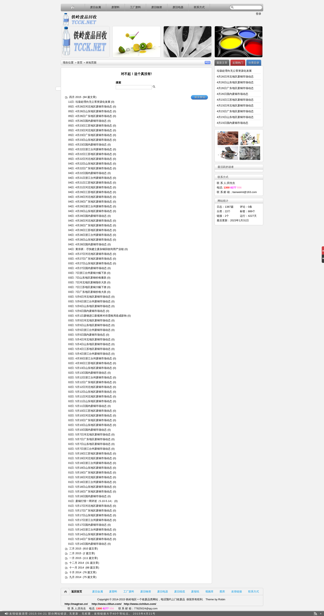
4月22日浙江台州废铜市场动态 (93, 149)
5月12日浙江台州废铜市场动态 (93, 377)
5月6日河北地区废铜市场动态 (93, 296)
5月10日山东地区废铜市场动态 (93, 425)
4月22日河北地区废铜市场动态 (93, 158)
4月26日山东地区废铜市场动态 (93, 111)
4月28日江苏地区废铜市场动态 (93, 230)
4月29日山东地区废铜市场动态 (93, 211)
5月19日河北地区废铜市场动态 (93, 458)
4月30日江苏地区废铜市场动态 (93, 363)
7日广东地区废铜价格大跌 (90, 291)
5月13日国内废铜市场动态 (91, 372)
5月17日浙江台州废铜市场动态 (93, 520)
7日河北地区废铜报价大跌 (90, 282)
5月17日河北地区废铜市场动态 (93, 505)
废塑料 (115, 7)
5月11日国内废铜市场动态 (91, 405)
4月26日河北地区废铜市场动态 (93, 106)
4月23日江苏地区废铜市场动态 (93, 125)
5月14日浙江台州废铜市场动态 (93, 529)
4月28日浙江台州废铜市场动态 (93, 234)
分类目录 (253, 62)
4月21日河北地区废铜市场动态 (93, 187)
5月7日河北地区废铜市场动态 (93, 434)
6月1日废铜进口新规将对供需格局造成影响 (101, 315)
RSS (207, 62)
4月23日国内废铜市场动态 (91, 144)
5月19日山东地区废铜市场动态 (93, 467)
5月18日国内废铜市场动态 (91, 496)
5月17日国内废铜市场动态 (91, 524)
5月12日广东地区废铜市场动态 (93, 382)
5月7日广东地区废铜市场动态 (93, 439)
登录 (258, 13)
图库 (222, 591)
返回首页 (76, 591)
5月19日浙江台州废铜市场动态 (93, 463)
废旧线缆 (179, 591)
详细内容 (104, 59)
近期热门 (237, 62)
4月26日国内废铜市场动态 (91, 120)
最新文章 (222, 62)
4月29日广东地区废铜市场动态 (93, 201)
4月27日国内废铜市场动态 (91, 268)
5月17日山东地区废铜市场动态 (93, 515)
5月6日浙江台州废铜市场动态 (93, 301)
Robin (221, 599)
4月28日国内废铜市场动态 (91, 244)
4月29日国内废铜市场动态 (91, 215)
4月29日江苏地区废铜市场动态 (93, 192)
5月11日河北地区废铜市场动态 (93, 396)
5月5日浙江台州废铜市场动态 (93, 329)
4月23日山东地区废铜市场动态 (93, 139)
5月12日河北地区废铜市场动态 (93, 386)
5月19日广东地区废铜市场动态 (93, 472)
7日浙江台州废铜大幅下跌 (90, 272)
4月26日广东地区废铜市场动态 (93, 116)
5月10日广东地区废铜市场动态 (93, 420)
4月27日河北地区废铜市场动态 (93, 253)
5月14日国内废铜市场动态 (91, 543)
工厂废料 (135, 7)
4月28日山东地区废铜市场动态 (93, 239)
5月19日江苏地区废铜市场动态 (93, 453)
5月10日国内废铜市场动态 (91, 429)
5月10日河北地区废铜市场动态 (93, 415)
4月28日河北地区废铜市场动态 (93, 220)
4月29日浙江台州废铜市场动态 (93, 206)
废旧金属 (95, 7)
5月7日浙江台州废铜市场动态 (93, 448)
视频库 (209, 591)
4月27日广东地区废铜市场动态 (93, 258)
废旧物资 (156, 7)
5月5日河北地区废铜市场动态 (93, 320)
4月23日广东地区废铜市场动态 (93, 135)
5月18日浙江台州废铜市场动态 (93, 482)
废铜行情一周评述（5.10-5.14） (94, 501)
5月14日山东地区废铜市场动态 (93, 534)
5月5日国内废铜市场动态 (90, 334)
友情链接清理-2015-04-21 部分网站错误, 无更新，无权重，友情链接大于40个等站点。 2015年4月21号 (82, 613)
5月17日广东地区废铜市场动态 (93, 510)
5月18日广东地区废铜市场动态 (93, 491)
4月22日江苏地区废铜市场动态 (93, 154)
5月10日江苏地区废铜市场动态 (93, 410)
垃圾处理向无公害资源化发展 (92, 101)
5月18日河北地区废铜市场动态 (93, 477)
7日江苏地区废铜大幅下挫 (90, 287)
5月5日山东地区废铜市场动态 (93, 325)
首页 (79, 62)
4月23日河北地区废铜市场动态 (93, 130)
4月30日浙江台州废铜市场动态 (93, 358)
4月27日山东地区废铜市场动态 (93, 263)
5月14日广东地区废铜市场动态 (93, 539)
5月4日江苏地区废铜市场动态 (93, 348)
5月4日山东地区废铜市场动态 (93, 344)
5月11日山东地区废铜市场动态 (93, 401)
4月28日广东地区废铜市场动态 (93, 225)
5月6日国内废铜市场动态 (90, 310)
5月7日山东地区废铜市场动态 (93, 444)
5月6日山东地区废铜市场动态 (93, 306)
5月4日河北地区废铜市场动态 (93, 339)
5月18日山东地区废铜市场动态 (93, 486)
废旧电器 (178, 7)
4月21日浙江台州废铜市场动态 (93, 177)
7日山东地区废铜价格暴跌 (90, 277)
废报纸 (195, 591)
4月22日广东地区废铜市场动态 (93, 168)
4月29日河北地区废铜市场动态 (93, 196)
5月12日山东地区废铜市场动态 (93, 391)
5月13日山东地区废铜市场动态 (93, 367)
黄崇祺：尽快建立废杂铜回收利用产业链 (99, 249)
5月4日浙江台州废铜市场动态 (93, 353)
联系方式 (199, 7)
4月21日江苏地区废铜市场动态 (93, 182)
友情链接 (236, 591)
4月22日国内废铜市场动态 (91, 173)
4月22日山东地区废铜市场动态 (93, 163)
